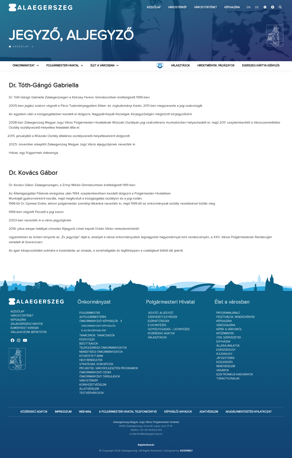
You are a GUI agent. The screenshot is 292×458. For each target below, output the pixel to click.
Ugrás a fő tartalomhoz (274, 2)
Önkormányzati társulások (99, 376)
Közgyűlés (87, 339)
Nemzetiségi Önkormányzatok (101, 351)
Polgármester (89, 312)
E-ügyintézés (157, 325)
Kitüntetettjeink (91, 356)
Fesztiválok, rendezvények (235, 317)
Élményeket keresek (25, 328)
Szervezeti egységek (162, 317)
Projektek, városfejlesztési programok (108, 368)
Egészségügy (226, 349)
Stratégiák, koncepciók (96, 364)
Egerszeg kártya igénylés (261, 65)
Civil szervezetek (228, 337)
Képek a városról (229, 329)
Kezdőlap (154, 7)
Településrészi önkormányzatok (103, 347)
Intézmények (225, 333)
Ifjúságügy (224, 354)
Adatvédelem (208, 411)
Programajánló (228, 312)
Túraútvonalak (228, 378)
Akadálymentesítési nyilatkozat (249, 411)
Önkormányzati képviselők (98, 321)
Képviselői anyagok (178, 411)
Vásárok (222, 370)
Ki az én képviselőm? (93, 330)
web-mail (85, 411)
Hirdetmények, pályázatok (216, 65)
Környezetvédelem (92, 384)
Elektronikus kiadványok (234, 374)
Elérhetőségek (158, 321)
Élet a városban (102, 65)
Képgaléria (232, 7)
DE (257, 7)
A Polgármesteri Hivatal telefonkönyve (128, 411)
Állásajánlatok (228, 345)
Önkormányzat (23, 65)
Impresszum (63, 411)
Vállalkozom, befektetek (29, 332)
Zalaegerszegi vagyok (27, 324)
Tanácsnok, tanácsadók (97, 335)
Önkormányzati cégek (95, 372)
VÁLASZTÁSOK (180, 65)
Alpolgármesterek (92, 317)
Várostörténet (205, 7)
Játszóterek (225, 358)
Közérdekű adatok (161, 333)
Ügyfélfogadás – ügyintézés (169, 329)
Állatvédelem (89, 388)
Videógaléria (225, 325)
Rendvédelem (225, 366)
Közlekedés (224, 362)
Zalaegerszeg (40, 7)
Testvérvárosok (91, 393)
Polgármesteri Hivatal (62, 65)
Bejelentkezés (146, 445)
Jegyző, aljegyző (160, 312)
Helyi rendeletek (91, 360)
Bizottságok (88, 343)
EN (248, 7)
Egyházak (223, 341)
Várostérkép (177, 7)
